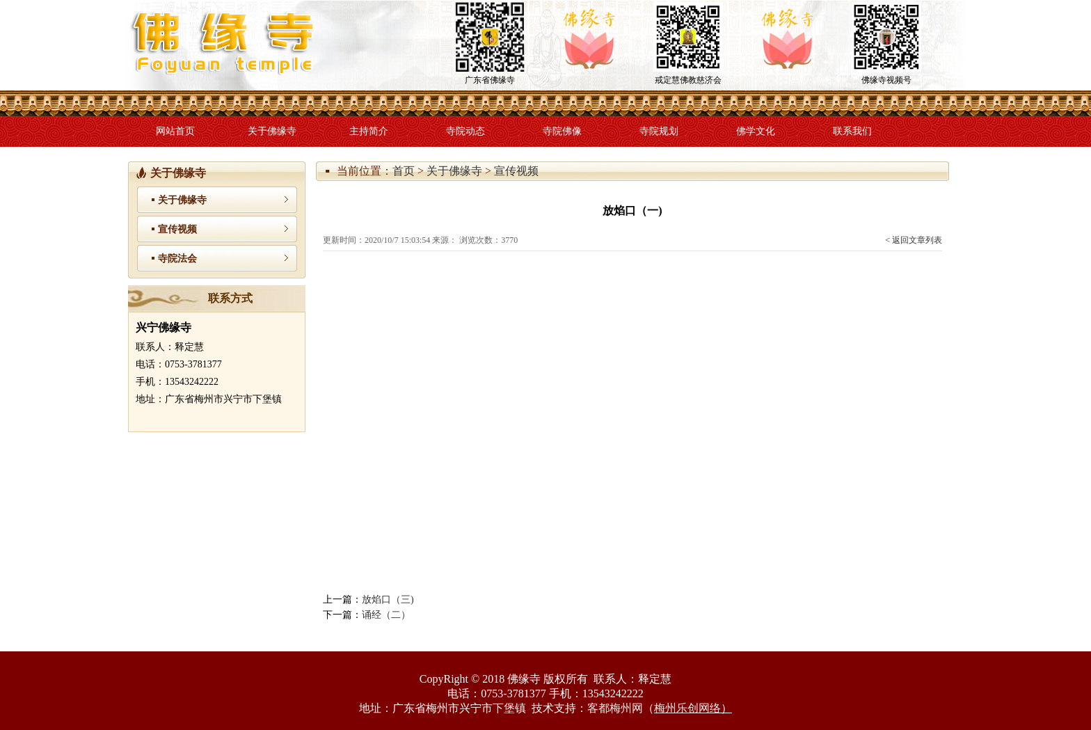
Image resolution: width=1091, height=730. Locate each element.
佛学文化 (755, 131)
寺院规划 (658, 131)
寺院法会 (177, 258)
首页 (403, 171)
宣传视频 (516, 171)
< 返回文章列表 (913, 240)
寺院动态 (465, 131)
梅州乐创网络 (687, 708)
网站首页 (175, 131)
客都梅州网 (615, 708)
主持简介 (368, 131)
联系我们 (852, 131)
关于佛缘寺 (272, 131)
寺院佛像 (562, 131)
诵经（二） (386, 615)
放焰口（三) (388, 599)
